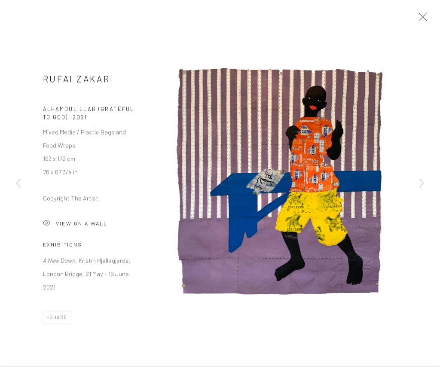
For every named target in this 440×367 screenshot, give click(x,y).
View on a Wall (75, 226)
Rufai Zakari (78, 80)
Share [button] (58, 319)
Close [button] (420, 19)
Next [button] (421, 183)
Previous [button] (18, 183)
